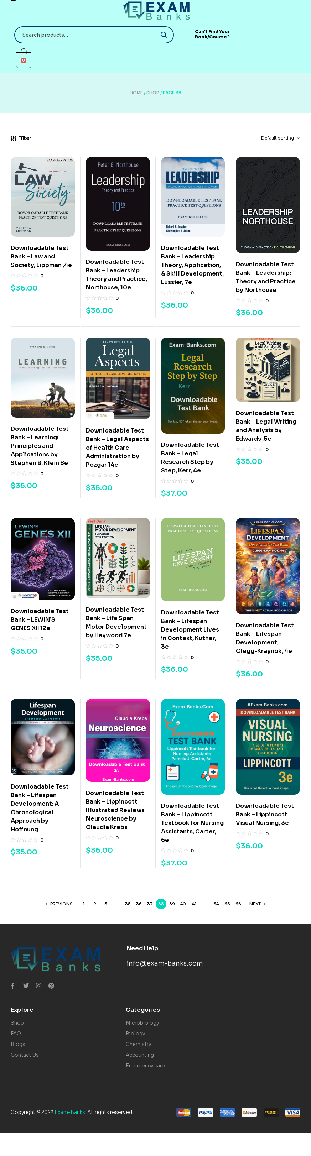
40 (183, 903)
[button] (212, 34)
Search (164, 34)
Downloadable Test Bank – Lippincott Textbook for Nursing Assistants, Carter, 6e (192, 823)
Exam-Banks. (70, 1112)
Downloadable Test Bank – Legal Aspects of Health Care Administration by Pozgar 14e (117, 448)
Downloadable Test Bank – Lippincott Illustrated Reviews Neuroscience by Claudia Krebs (115, 810)
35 (128, 903)
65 (227, 903)
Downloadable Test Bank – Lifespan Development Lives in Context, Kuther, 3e (190, 629)
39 (172, 903)
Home (136, 92)
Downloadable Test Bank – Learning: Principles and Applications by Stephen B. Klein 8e (40, 446)
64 (216, 903)
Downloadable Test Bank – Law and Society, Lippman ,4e (41, 256)
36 (139, 903)
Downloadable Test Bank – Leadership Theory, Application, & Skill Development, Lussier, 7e (192, 265)
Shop (152, 92)
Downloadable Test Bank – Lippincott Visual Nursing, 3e (265, 814)
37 (149, 903)
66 (238, 903)
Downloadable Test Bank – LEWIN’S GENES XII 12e (40, 619)
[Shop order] (269, 138)
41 (194, 903)
